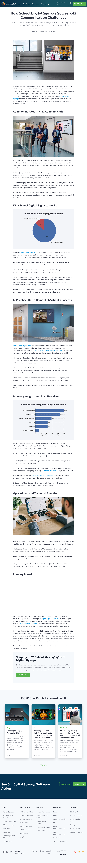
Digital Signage (8, 812)
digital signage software (50, 619)
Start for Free (23, 675)
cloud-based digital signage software (48, 350)
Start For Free (79, 4)
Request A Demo (61, 4)
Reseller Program (76, 832)
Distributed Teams (43, 827)
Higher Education (26, 826)
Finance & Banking (26, 815)
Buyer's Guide (75, 828)
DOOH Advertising (26, 812)
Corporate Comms (43, 812)
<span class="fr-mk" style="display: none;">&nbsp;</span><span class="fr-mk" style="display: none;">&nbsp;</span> (43, 595)
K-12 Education (25, 830)
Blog (55, 815)
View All (43, 765)
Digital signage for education (42, 475)
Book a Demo (65, 784)
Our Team (56, 838)
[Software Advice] (83, 852)
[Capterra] (79, 852)
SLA (58, 851)
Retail (22, 837)
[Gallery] (43, 732)
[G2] (75, 852)
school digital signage (27, 252)
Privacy (41, 851)
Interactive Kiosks (9, 821)
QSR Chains (24, 833)
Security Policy (49, 852)
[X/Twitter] (3, 852)
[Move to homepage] (8, 4)
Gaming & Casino (26, 819)
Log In (69, 4)
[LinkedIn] (11, 852)
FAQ (54, 823)
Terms (34, 851)
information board (50, 471)
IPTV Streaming (8, 825)
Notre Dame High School (22, 345)
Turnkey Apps (8, 841)
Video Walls (40, 831)
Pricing (43, 4)
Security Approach (60, 841)
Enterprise (6, 828)
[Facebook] (7, 852)
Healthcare (24, 823)
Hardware (6, 832)
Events (55, 812)
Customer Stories (59, 819)
